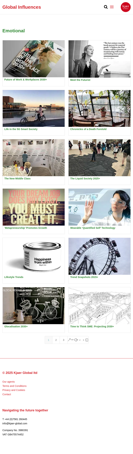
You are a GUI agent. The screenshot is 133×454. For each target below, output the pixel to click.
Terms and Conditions (14, 386)
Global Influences (21, 7)
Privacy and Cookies (13, 390)
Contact (6, 394)
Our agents (8, 381)
